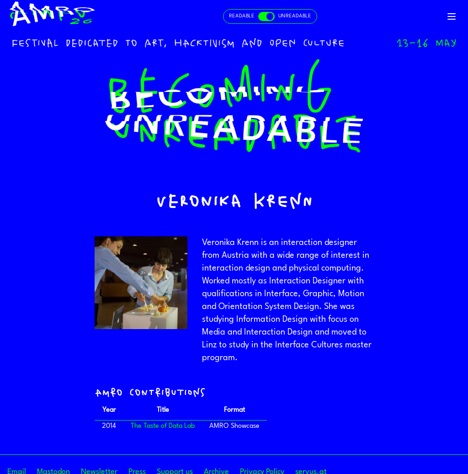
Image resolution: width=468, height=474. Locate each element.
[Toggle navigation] (451, 16)
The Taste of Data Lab (163, 426)
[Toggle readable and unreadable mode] (270, 16)
